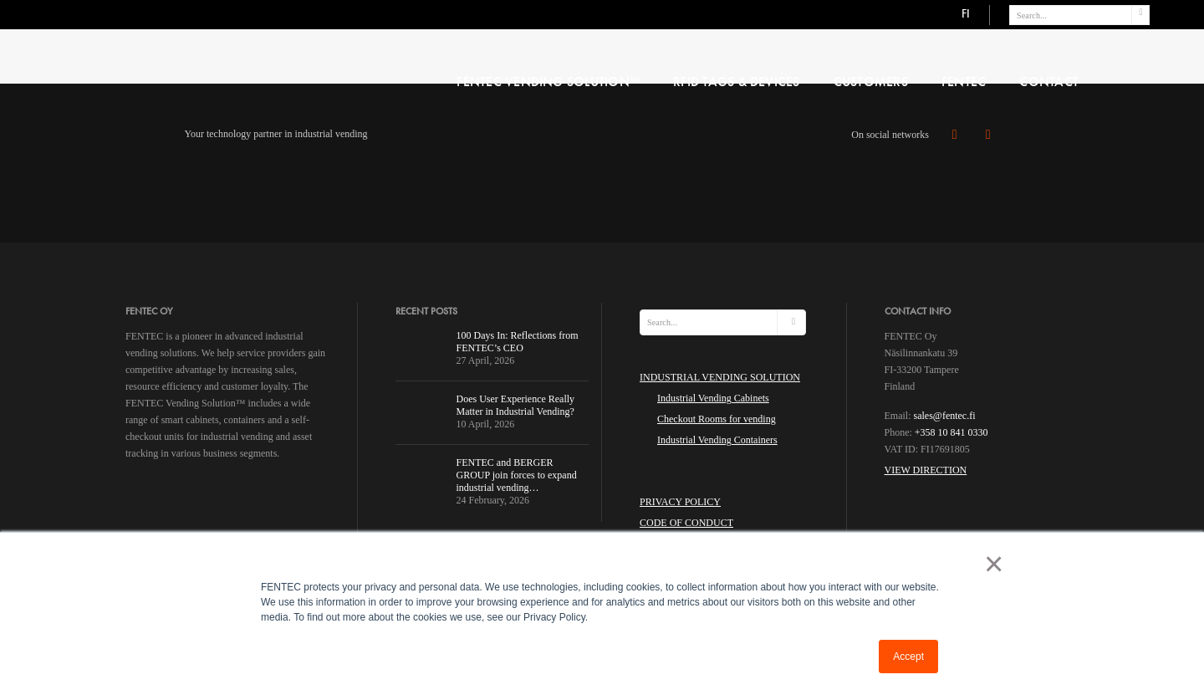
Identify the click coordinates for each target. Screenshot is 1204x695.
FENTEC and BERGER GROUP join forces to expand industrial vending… (517, 475)
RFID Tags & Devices (736, 81)
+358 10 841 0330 (951, 432)
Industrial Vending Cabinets (713, 398)
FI (966, 13)
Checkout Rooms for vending (716, 419)
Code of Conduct (686, 523)
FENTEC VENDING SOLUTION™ (548, 81)
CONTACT (1049, 81)
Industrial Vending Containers (717, 440)
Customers (871, 81)
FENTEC (963, 81)
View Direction (926, 470)
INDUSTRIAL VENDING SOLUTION (720, 377)
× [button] (990, 563)
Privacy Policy (680, 502)
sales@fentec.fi (945, 416)
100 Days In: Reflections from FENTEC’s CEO (518, 342)
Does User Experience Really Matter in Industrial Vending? (516, 405)
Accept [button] (908, 656)
